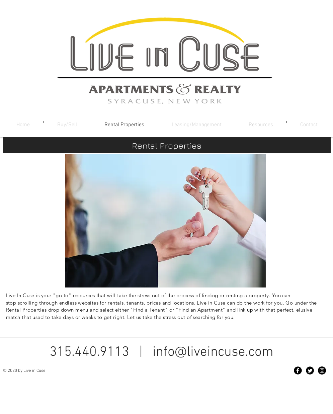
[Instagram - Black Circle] (322, 370)
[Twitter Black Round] (310, 370)
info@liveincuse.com (213, 352)
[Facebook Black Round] (298, 370)
